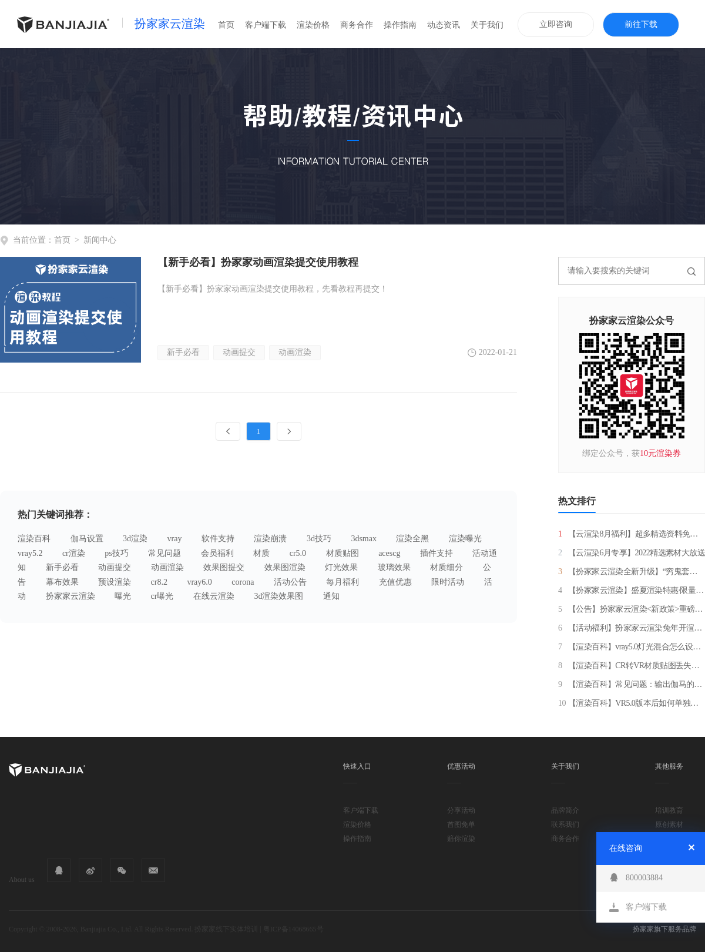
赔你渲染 (461, 838)
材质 (261, 553)
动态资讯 (443, 25)
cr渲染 (73, 553)
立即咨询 (555, 24)
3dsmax (364, 538)
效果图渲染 (285, 567)
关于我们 (487, 25)
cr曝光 (162, 596)
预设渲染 (114, 582)
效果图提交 (223, 567)
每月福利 (342, 582)
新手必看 (183, 352)
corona (242, 582)
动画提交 (239, 352)
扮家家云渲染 (170, 23)
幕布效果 (62, 582)
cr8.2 (159, 582)
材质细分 (446, 567)
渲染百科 (34, 538)
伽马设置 (86, 538)
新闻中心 (99, 240)
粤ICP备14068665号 (293, 929)
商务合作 (356, 25)
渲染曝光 (465, 538)
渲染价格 (313, 25)
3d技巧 (319, 538)
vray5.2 (30, 553)
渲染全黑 (412, 538)
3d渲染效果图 (278, 596)
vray (174, 538)
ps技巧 (116, 553)
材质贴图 (342, 553)
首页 (226, 25)
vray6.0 (199, 582)
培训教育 (669, 810)
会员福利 (217, 553)
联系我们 (565, 824)
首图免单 (461, 824)
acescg (389, 553)
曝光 (123, 596)
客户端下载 (265, 25)
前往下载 (641, 24)
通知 (331, 596)
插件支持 (436, 553)
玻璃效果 (394, 567)
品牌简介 (565, 810)
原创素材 (669, 824)
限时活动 (447, 582)
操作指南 (400, 25)
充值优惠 (395, 582)
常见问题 (164, 553)
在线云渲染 (213, 596)
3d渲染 (135, 538)
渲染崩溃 (270, 538)
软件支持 (218, 538)
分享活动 (461, 810)
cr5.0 (298, 553)
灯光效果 (341, 567)
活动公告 (290, 582)
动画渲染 (294, 352)
